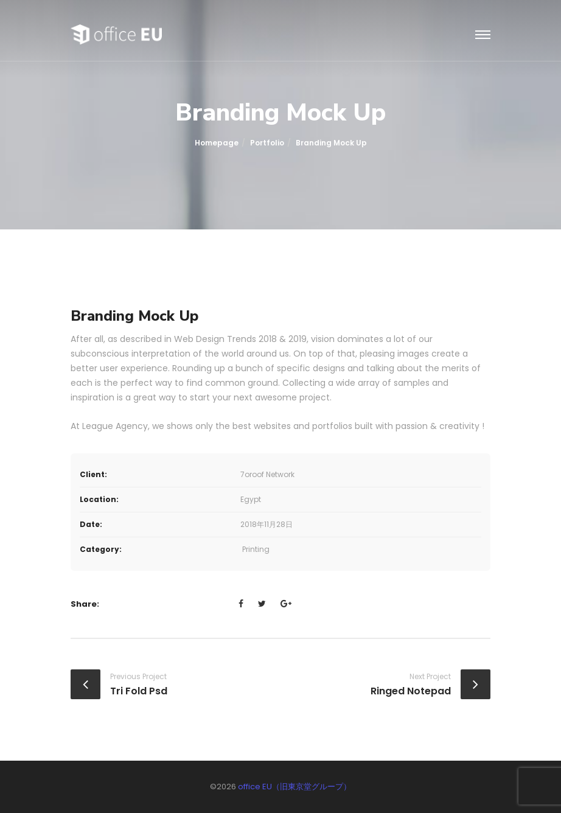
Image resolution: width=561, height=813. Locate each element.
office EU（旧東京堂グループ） (294, 786)
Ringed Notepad (411, 691)
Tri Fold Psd (138, 691)
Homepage (217, 143)
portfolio (267, 143)
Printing (256, 549)
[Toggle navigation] (482, 35)
